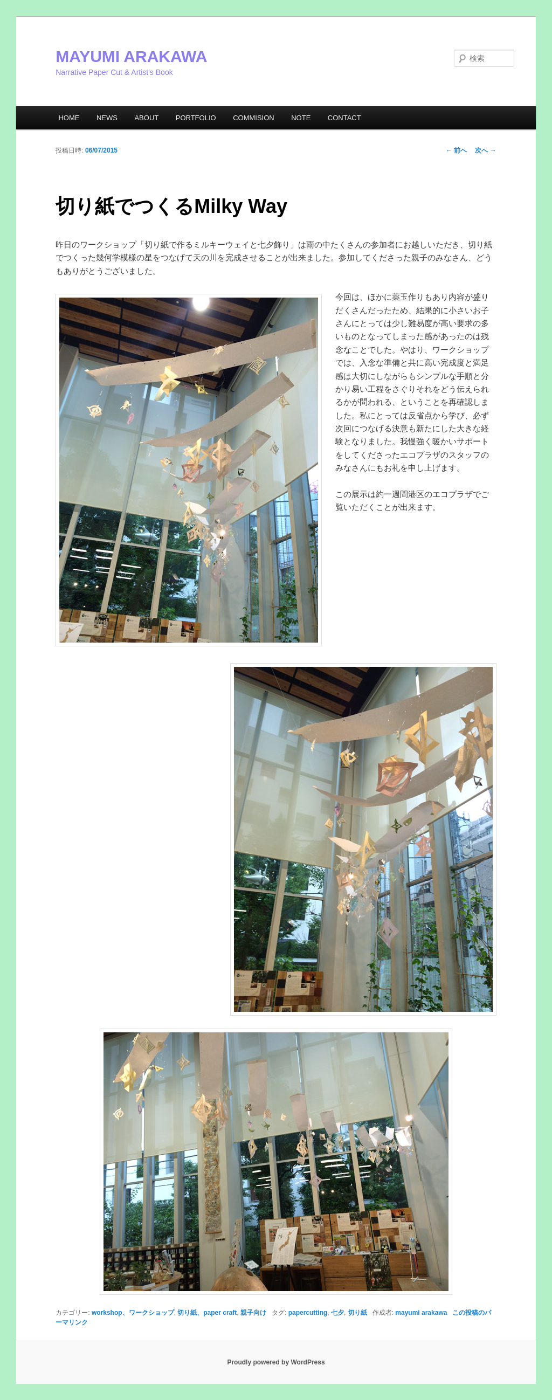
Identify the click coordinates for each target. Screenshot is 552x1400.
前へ (456, 150)
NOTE (300, 118)
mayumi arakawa (421, 1312)
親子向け (253, 1312)
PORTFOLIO (196, 118)
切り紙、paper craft (207, 1312)
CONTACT (344, 118)
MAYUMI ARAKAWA (131, 56)
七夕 (337, 1312)
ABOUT (146, 118)
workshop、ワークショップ (133, 1312)
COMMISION (253, 118)
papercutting (308, 1312)
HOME (68, 118)
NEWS (107, 118)
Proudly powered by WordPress (276, 1362)
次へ (485, 150)
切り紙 (357, 1312)
